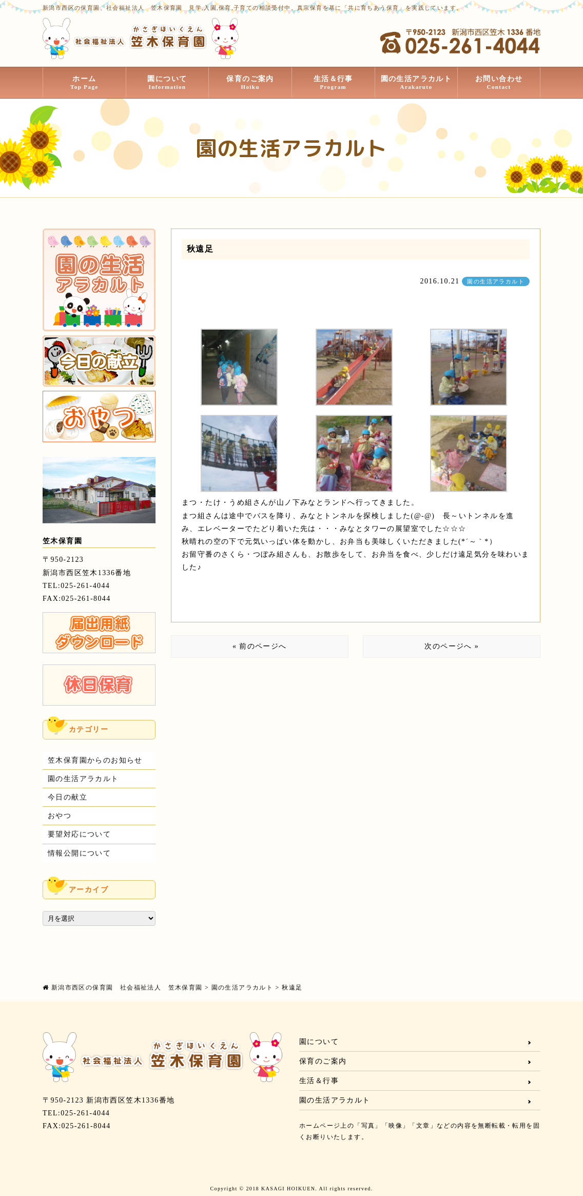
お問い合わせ (498, 82)
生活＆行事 (333, 82)
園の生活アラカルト (416, 82)
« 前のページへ (259, 646)
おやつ (59, 816)
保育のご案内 (250, 82)
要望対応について (79, 834)
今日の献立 (67, 797)
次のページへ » (451, 646)
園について (167, 82)
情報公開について (79, 853)
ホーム (84, 82)
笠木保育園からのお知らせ (95, 760)
